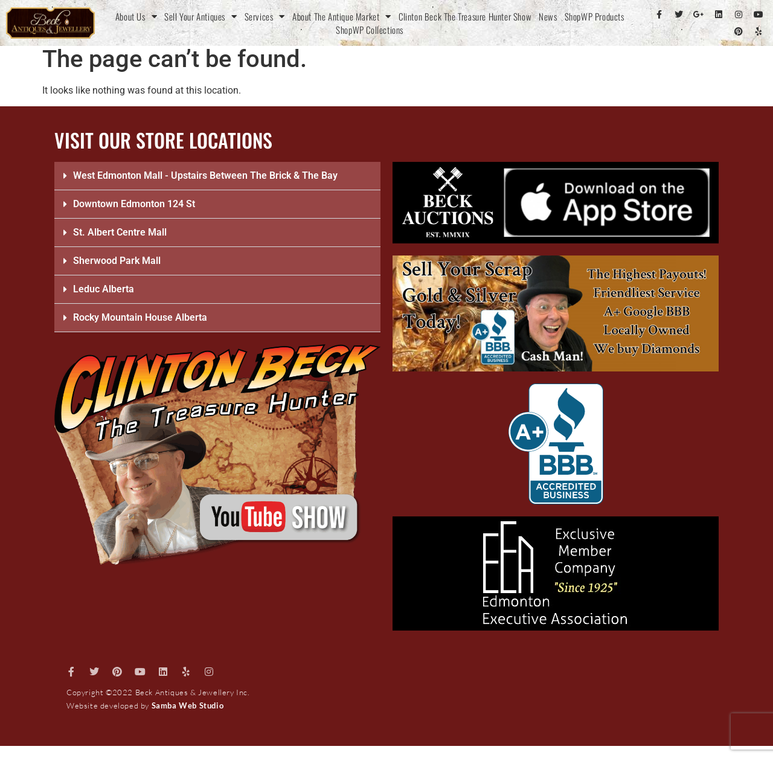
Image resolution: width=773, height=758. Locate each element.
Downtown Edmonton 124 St (134, 204)
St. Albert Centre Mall (120, 232)
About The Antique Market (341, 16)
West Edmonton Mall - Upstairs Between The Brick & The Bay (205, 175)
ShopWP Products (594, 16)
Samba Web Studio (188, 705)
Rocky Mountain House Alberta (140, 317)
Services (265, 16)
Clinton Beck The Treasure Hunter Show (465, 16)
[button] (217, 176)
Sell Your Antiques (200, 16)
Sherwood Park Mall (117, 260)
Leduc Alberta (103, 289)
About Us (136, 16)
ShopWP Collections (369, 29)
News (548, 16)
